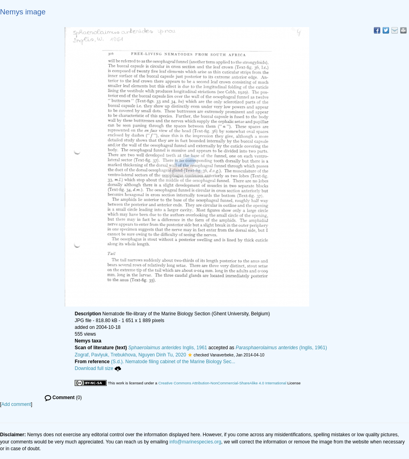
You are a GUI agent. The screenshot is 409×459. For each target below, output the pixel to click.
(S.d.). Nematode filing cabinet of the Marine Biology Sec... (173, 361)
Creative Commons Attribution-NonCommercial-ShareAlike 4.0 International (222, 383)
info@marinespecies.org (195, 442)
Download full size (98, 368)
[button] (190, 355)
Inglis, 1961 (167, 347)
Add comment (16, 404)
